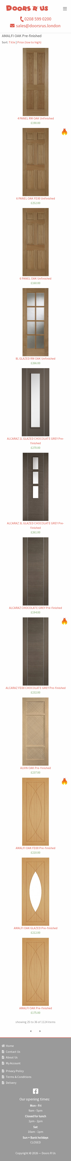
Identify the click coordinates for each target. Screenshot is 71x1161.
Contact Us (11, 1051)
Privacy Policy (13, 1071)
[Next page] (39, 1030)
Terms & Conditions (16, 1077)
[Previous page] (31, 1030)
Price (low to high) (29, 42)
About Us (10, 1057)
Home (8, 1046)
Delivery (9, 1083)
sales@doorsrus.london (38, 26)
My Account (11, 1063)
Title (12, 42)
